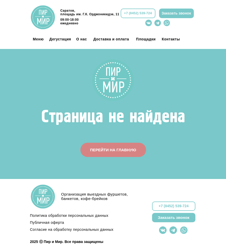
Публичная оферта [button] (47, 222)
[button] (176, 13)
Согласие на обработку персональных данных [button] (72, 229)
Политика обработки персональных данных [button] (69, 215)
